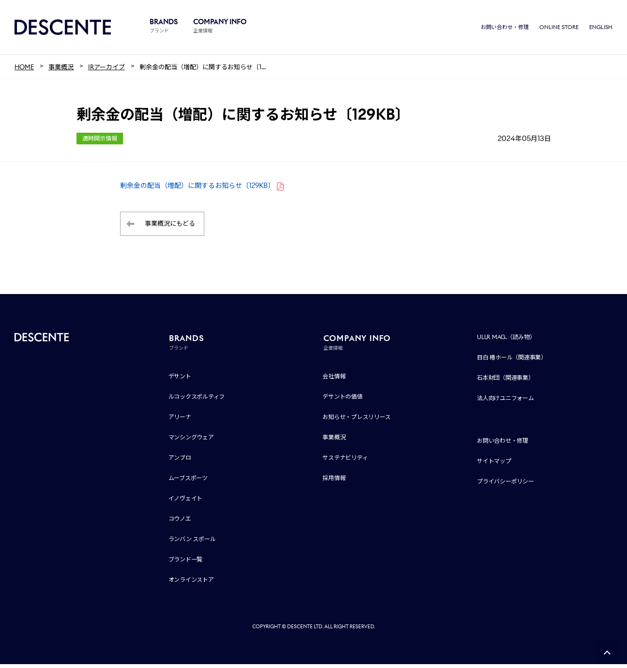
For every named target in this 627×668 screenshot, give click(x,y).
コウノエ (179, 522)
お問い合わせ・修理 (505, 29)
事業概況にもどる (170, 228)
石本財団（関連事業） (505, 381)
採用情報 (333, 481)
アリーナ (179, 420)
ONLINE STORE (559, 29)
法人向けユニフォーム (505, 401)
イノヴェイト (185, 502)
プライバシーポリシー (505, 485)
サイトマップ (494, 464)
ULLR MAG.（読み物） (506, 340)
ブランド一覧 (185, 563)
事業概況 (333, 441)
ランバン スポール (192, 542)
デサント (179, 380)
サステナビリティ (344, 461)
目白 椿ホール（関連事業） (512, 361)
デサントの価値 (342, 400)
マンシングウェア (191, 441)
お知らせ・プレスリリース (356, 420)
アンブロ (179, 461)
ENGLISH (600, 29)
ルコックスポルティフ (196, 400)
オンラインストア (191, 583)
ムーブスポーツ (188, 481)
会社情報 (333, 380)
